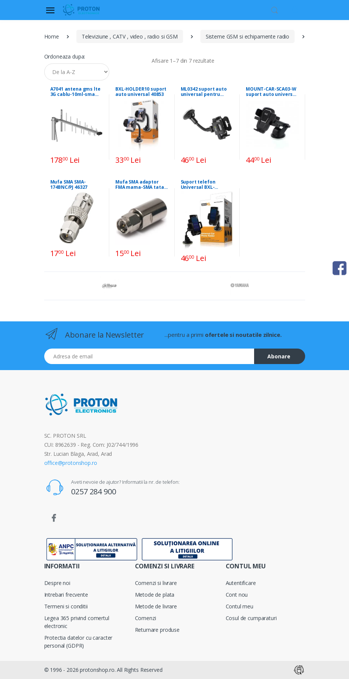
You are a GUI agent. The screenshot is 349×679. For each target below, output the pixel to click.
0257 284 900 (93, 491)
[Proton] (81, 10)
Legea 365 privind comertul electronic (76, 622)
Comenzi (145, 618)
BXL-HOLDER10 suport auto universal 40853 (140, 91)
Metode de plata (155, 594)
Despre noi (57, 582)
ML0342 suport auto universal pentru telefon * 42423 (204, 91)
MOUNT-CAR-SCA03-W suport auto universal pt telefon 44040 (271, 91)
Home (51, 36)
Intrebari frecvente (66, 594)
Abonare (278, 356)
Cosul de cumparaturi (251, 618)
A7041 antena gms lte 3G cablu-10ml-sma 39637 (75, 91)
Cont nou (237, 594)
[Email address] (149, 356)
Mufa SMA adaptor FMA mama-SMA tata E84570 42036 (139, 184)
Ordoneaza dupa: (64, 56)
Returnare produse (157, 629)
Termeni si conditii (66, 606)
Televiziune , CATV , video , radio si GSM (130, 36)
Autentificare (241, 582)
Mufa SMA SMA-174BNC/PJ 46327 (69, 184)
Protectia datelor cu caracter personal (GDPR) (78, 641)
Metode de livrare (156, 606)
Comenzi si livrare (156, 582)
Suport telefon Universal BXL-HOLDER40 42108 (200, 184)
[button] (274, 9)
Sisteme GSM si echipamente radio (247, 36)
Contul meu (240, 606)
